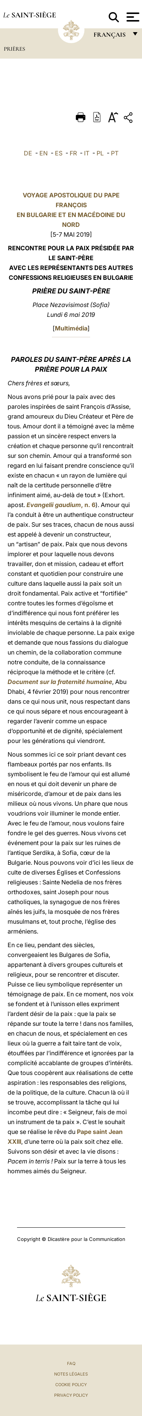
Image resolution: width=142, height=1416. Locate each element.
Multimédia (71, 328)
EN (43, 153)
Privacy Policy (71, 1395)
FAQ (71, 1363)
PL (100, 153)
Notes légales (71, 1374)
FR (73, 153)
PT (115, 153)
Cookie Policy (71, 1384)
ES (58, 153)
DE (28, 153)
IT (86, 153)
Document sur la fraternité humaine (60, 682)
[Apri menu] (132, 17)
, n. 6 (61, 505)
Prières (14, 48)
